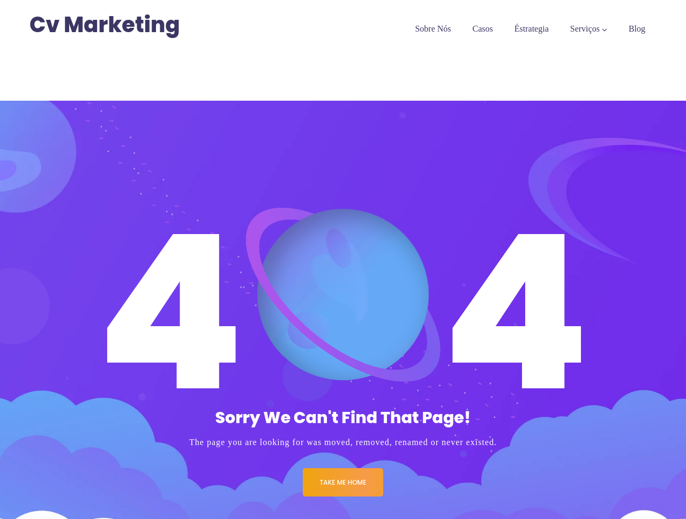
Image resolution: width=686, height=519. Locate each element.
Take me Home (343, 482)
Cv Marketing (104, 24)
